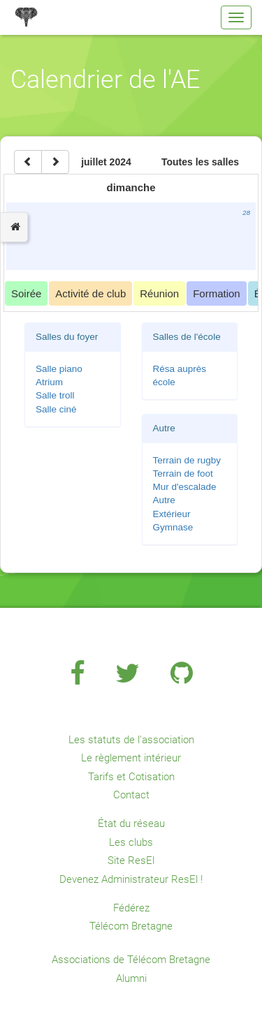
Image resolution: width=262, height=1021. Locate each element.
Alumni (131, 978)
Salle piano (59, 369)
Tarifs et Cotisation (131, 776)
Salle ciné (56, 409)
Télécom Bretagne (131, 926)
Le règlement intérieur (131, 758)
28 (246, 212)
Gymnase (173, 527)
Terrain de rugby (187, 460)
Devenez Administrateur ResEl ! (131, 879)
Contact (131, 795)
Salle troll (55, 395)
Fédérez (131, 908)
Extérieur (172, 514)
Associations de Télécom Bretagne (131, 959)
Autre (164, 500)
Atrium (49, 382)
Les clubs (131, 842)
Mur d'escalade (185, 487)
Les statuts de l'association (131, 739)
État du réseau (131, 823)
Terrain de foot (183, 473)
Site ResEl (131, 860)
